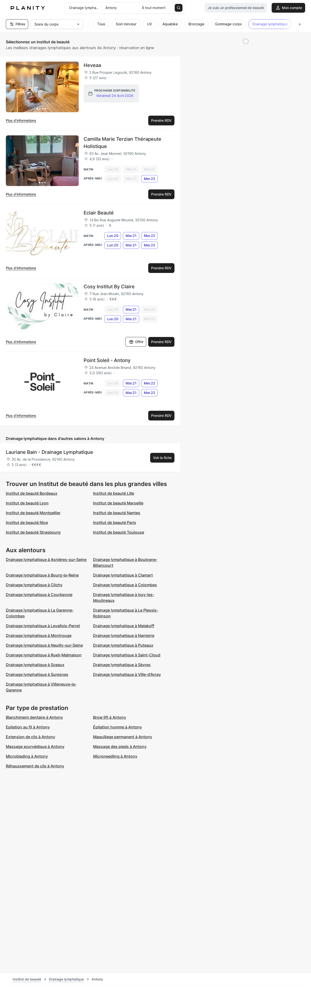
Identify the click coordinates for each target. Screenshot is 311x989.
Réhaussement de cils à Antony (35, 766)
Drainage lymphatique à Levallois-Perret (43, 625)
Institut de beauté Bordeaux (31, 493)
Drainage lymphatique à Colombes (125, 584)
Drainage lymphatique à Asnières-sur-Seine (46, 559)
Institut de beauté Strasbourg (33, 532)
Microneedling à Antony (115, 756)
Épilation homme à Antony (117, 727)
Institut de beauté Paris (114, 522)
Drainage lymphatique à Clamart (123, 575)
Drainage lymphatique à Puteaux (123, 645)
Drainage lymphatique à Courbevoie (39, 594)
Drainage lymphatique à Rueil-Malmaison (44, 655)
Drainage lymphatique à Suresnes (37, 674)
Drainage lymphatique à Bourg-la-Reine (42, 575)
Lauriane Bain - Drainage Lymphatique (49, 452)
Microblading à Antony (27, 756)
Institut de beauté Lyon (27, 503)
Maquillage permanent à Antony (122, 736)
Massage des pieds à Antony (120, 746)
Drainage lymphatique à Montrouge (38, 635)
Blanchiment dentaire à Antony (34, 717)
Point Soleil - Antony (107, 360)
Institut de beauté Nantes (116, 512)
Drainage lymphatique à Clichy (34, 584)
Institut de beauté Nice (27, 522)
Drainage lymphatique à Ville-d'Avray (127, 674)
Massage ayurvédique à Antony (35, 746)
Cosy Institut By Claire (109, 286)
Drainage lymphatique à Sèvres (122, 664)
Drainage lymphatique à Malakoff (123, 625)
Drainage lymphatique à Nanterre (123, 635)
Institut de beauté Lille (113, 493)
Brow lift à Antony (109, 717)
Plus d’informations (21, 120)
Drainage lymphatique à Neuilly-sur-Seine (44, 645)
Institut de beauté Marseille (118, 503)
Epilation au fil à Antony (28, 727)
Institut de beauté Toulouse (118, 532)
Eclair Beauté (99, 213)
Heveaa (92, 65)
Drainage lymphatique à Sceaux (35, 664)
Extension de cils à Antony (30, 736)
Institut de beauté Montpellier (33, 512)
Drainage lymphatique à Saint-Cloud (126, 655)
